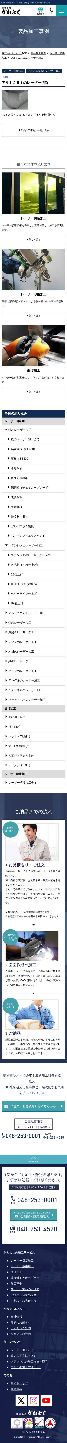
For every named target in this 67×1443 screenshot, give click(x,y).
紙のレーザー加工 (18, 661)
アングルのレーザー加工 (22, 680)
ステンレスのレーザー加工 (24, 545)
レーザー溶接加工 (22, 1266)
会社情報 (16, 1316)
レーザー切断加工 (14, 70)
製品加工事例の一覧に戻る (33, 130)
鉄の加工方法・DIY (23, 1355)
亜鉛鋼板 (14, 506)
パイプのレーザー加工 (21, 670)
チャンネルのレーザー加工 (24, 690)
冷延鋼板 (14, 468)
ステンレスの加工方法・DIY (29, 1361)
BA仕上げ (15, 603)
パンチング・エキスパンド (26, 535)
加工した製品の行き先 (25, 1289)
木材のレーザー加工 (19, 651)
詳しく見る (33, 239)
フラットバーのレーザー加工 (25, 699)
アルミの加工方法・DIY (26, 1367)
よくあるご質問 (21, 1328)
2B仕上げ (15, 574)
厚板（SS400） (19, 458)
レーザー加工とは (22, 1350)
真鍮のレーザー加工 (19, 632)
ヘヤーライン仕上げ (22, 593)
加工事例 (16, 1283)
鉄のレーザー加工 (18, 429)
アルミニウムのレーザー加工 (44, 70)
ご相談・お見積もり (23, 1300)
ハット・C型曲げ (18, 736)
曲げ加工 (16, 1272)
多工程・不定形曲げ (19, 755)
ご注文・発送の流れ (23, 1295)
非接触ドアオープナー (25, 1277)
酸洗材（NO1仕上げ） (23, 564)
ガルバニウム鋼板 (20, 526)
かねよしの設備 (21, 1333)
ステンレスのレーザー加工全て (29, 555)
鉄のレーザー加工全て (23, 439)
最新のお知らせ (21, 1322)
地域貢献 (16, 1389)
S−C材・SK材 (18, 516)
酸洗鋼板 (14, 497)
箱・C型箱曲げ (16, 746)
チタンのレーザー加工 (21, 641)
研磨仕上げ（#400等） (23, 584)
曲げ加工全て (15, 717)
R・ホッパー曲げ (18, 765)
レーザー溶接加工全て (21, 782)
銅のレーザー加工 (18, 622)
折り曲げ (12, 726)
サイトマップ (19, 1383)
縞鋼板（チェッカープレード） (29, 487)
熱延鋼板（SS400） (22, 449)
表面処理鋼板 (17, 478)
